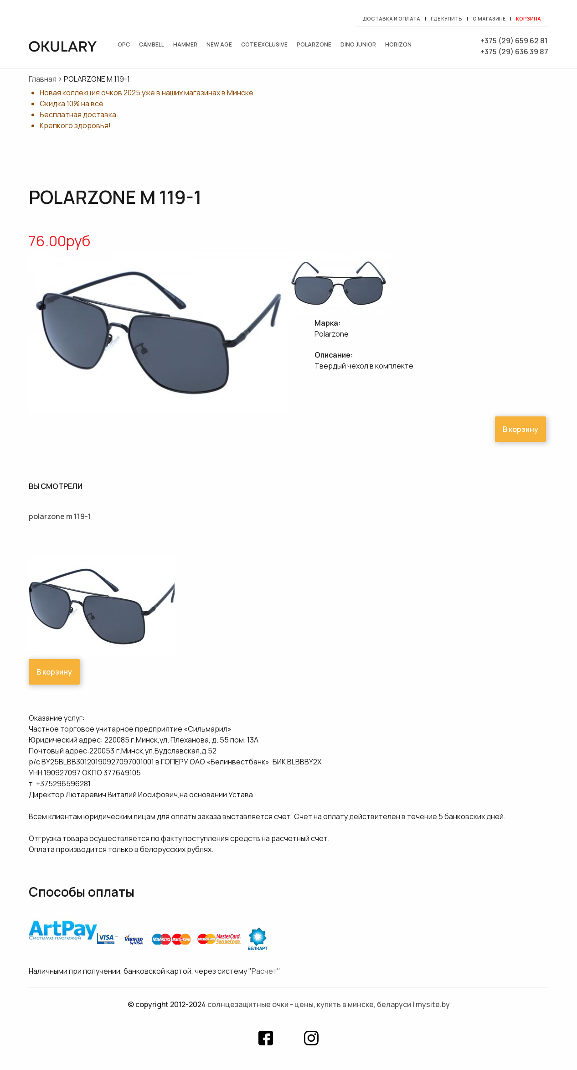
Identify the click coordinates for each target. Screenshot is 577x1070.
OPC (124, 44)
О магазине (489, 18)
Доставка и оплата (391, 18)
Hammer (185, 44)
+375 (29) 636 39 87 (514, 52)
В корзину (520, 429)
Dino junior (358, 44)
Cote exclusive (264, 44)
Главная (43, 79)
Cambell (151, 44)
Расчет (264, 971)
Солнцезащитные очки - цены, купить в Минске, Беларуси (309, 1004)
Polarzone (314, 44)
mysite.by (433, 1004)
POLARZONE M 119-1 (60, 516)
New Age (219, 44)
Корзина (528, 18)
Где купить (446, 18)
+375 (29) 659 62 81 (514, 41)
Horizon (398, 44)
